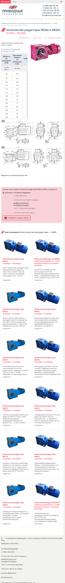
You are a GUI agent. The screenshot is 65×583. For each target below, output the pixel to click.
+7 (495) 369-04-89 (20, 196)
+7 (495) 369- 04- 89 (50, 6)
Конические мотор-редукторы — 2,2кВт (43, 23)
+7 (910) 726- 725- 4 (50, 8)
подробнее (7, 280)
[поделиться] (24, 38)
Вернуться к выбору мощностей (14, 175)
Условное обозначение (11, 49)
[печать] (37, 38)
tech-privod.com (6, 577)
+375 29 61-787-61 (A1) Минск (24, 213)
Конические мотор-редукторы (18, 23)
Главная (4, 23)
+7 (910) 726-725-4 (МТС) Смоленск (26, 200)
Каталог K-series (9, 51)
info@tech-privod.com (51, 15)
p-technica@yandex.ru (8, 573)
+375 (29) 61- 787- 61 (50, 13)
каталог (5, 2)
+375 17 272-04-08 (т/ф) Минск (24, 208)
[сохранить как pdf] (52, 38)
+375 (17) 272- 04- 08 (50, 10)
